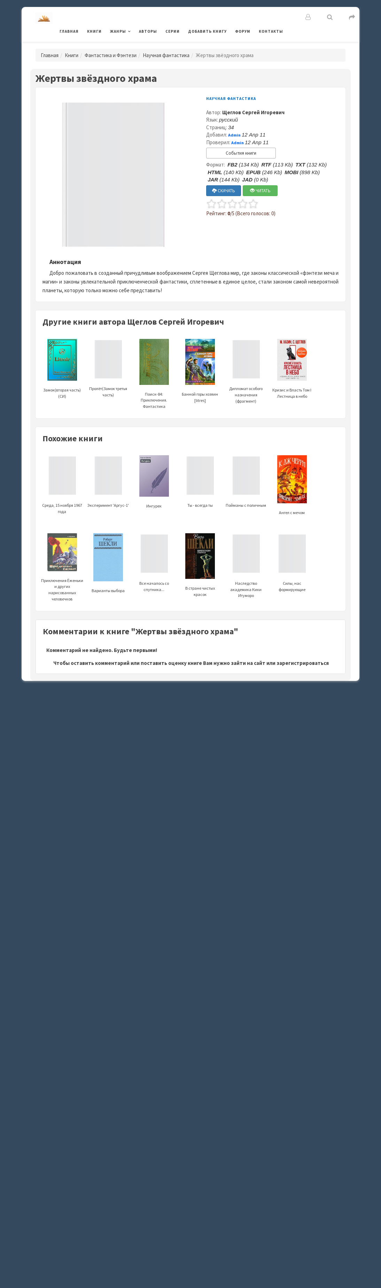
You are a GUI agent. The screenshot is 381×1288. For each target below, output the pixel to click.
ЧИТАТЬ (260, 191)
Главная (69, 31)
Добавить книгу (207, 31)
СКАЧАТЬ (223, 191)
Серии (172, 31)
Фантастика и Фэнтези (111, 55)
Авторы (148, 31)
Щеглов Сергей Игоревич (253, 112)
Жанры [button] (118, 31)
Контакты (271, 31)
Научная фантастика (166, 55)
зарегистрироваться (303, 663)
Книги (94, 31)
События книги (241, 153)
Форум (242, 31)
